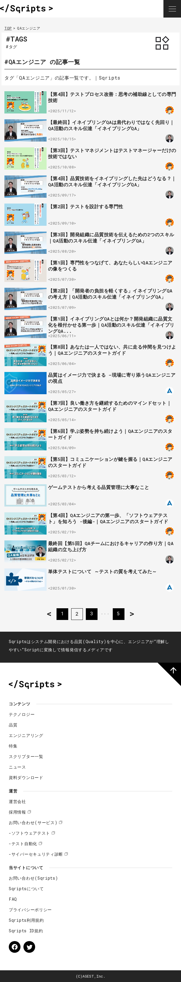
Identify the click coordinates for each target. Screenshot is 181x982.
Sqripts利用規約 (26, 920)
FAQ (13, 899)
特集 (13, 746)
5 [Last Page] (118, 614)
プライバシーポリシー (30, 909)
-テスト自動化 (23, 843)
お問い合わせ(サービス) (33, 822)
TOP (8, 28)
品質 (13, 725)
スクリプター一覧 (26, 756)
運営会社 (17, 801)
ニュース (17, 767)
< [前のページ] (49, 613)
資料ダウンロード (26, 777)
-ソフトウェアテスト (29, 833)
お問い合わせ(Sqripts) (33, 878)
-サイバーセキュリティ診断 (36, 854)
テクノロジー (22, 714)
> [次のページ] (132, 613)
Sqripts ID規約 (26, 930)
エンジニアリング (26, 735)
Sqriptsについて (26, 888)
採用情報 (17, 812)
